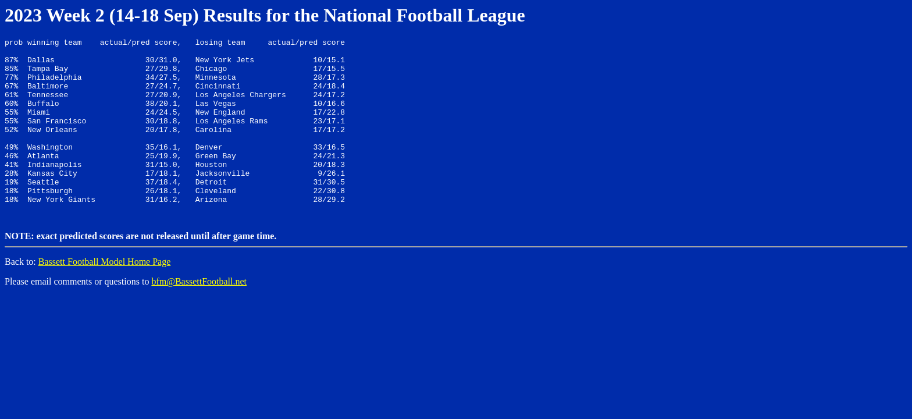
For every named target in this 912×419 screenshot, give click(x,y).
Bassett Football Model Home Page (104, 296)
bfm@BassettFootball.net (199, 316)
